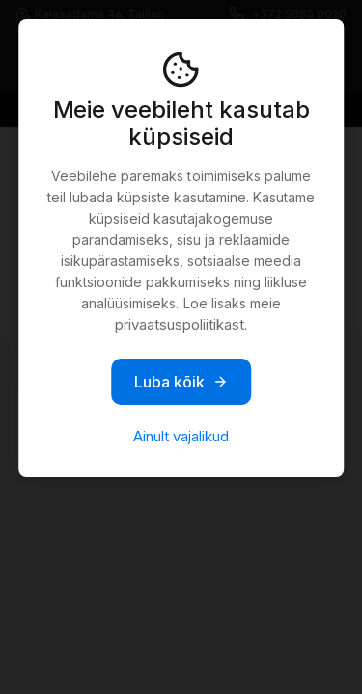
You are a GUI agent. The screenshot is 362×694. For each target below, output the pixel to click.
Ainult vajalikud (181, 436)
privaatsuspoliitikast (179, 324)
